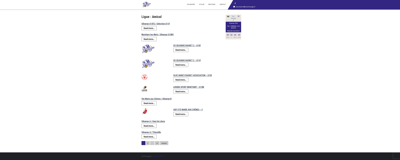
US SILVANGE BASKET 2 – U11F (187, 60)
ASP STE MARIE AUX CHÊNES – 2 (188, 109)
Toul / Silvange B (233, 18)
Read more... (149, 28)
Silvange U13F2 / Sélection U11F (156, 23)
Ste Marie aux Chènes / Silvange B (157, 98)
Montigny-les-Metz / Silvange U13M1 (158, 34)
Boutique (212, 4)
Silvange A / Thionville (151, 132)
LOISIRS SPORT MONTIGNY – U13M (188, 87)
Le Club (202, 4)
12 (157, 143)
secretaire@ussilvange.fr (245, 7)
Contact (222, 4)
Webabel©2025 (158, 156)
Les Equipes (191, 4)
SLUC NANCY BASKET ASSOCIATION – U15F (192, 75)
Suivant (164, 143)
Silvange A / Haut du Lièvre (153, 121)
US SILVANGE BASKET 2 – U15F (187, 45)
